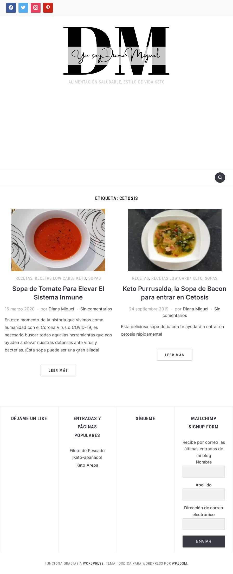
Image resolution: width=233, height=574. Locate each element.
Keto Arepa (87, 465)
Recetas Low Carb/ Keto (60, 278)
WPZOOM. (180, 563)
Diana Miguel (61, 308)
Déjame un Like (29, 418)
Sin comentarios (96, 308)
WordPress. (94, 563)
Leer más (58, 370)
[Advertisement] (116, 130)
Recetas (24, 278)
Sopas (94, 278)
